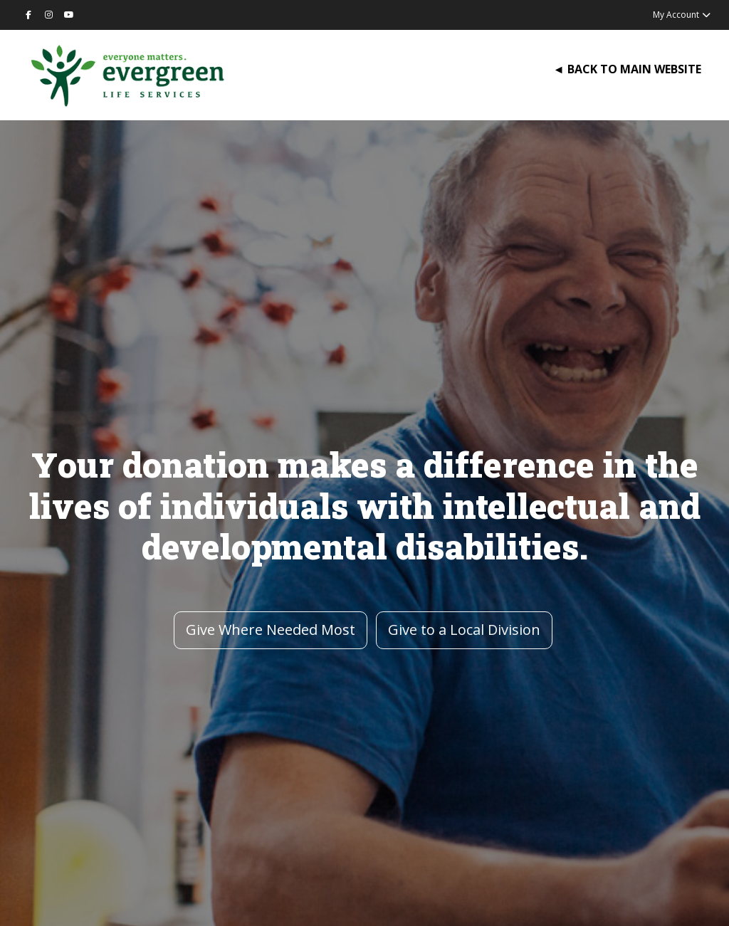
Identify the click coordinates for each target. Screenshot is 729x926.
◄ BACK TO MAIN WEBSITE (627, 69)
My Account (682, 15)
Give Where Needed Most (270, 629)
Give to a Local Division (464, 629)
